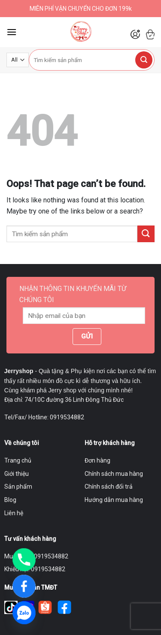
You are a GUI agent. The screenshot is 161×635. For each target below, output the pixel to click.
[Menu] (11, 31)
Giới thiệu (16, 473)
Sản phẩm (18, 486)
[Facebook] (24, 586)
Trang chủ (17, 460)
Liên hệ (13, 513)
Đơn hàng (97, 460)
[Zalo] (24, 612)
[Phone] (24, 559)
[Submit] (143, 59)
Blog (10, 499)
